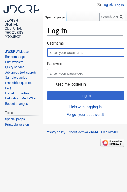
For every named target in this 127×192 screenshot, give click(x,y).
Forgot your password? (85, 115)
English (108, 5)
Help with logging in (85, 107)
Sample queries (16, 77)
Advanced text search (20, 72)
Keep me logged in (70, 84)
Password (55, 64)
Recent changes (16, 104)
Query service (14, 67)
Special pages (15, 119)
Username (55, 43)
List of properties (17, 93)
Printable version (17, 124)
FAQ (8, 88)
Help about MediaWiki (20, 98)
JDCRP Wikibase (17, 52)
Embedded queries (18, 83)
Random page (15, 57)
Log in (86, 96)
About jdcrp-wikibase (83, 132)
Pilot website (14, 62)
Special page (55, 17)
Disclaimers (109, 132)
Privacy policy (55, 132)
